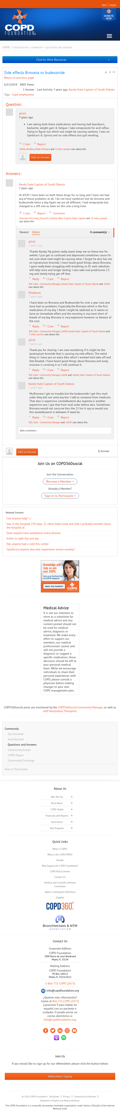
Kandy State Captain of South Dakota (92, 89)
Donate (109, 15)
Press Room (57, 803)
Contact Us (60, 877)
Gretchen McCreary (29, 218)
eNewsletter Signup (60, 1076)
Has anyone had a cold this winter (28, 544)
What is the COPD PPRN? (60, 854)
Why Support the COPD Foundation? (60, 865)
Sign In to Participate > (60, 496)
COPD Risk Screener (60, 871)
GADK (22, 149)
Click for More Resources (51, 59)
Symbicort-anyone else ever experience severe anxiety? (41, 549)
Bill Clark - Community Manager (44, 283)
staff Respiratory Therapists (60, 711)
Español (60, 897)
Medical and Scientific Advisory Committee (60, 884)
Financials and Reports (56, 815)
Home (6, 47)
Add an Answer (40, 157)
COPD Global (56, 809)
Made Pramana (42, 149)
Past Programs (57, 828)
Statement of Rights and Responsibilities (59, 1100)
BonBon (30, 149)
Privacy (66, 1096)
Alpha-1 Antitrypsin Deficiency (60, 891)
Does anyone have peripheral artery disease (33, 533)
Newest (24, 232)
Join (104, 5)
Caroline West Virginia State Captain (67, 218)
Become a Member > (60, 481)
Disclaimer (54, 1096)
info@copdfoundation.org (59, 1019)
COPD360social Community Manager (80, 707)
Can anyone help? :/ (19, 518)
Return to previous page (19, 77)
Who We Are (57, 796)
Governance (57, 821)
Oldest (36, 232)
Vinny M (44, 218)
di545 (22, 113)
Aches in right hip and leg (23, 538)
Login (112, 5)
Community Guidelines (85, 1096)
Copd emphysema (23, 94)
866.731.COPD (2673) (65, 1001)
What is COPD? (60, 848)
